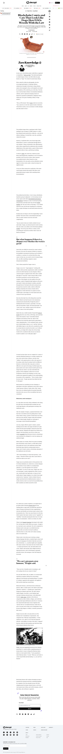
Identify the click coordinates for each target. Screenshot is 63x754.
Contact (47, 734)
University (51, 727)
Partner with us (56, 5)
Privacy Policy (38, 737)
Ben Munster (32, 30)
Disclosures (27, 736)
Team (26, 734)
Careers (47, 736)
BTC (4, 8)
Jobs (47, 737)
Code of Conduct (39, 736)
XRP (34, 8)
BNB (25, 8)
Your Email (21, 702)
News (34, 727)
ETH (14, 8)
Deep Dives (43, 727)
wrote (31, 103)
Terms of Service (38, 734)
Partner (27, 727)
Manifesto (27, 737)
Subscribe (6, 748)
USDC (44, 8)
